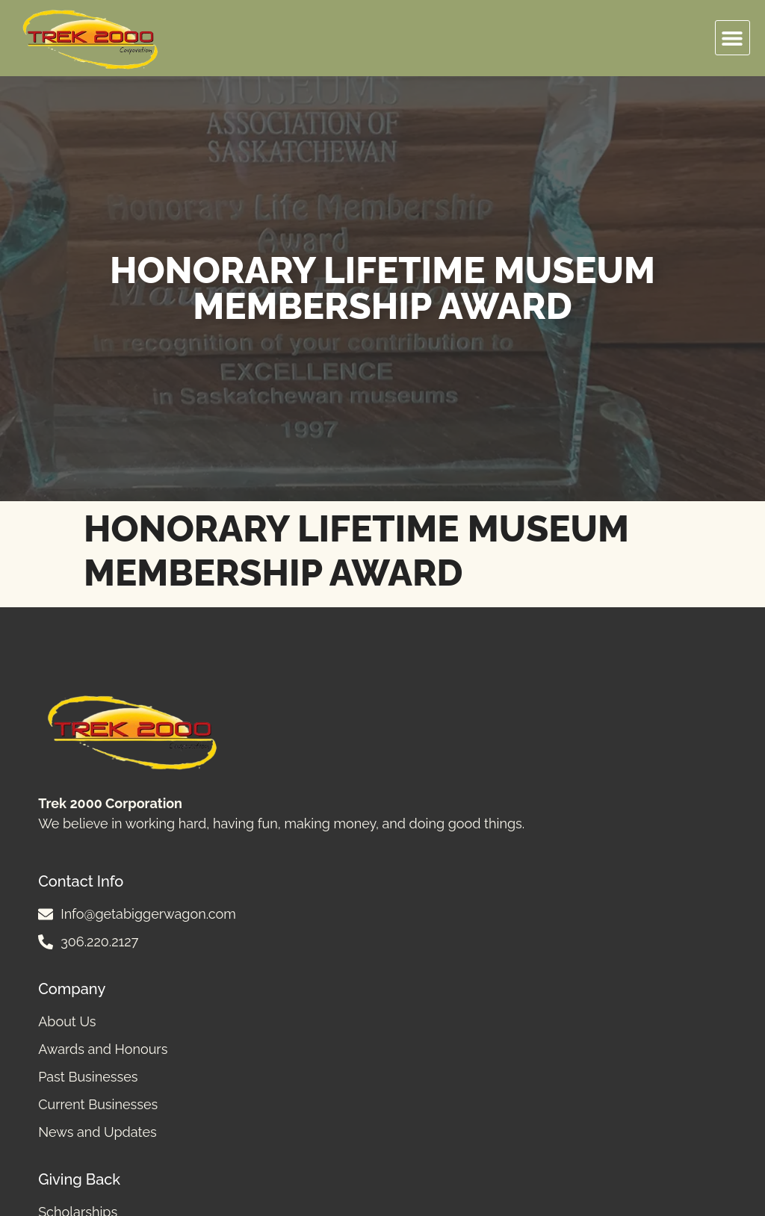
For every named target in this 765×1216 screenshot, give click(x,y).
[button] (732, 37)
